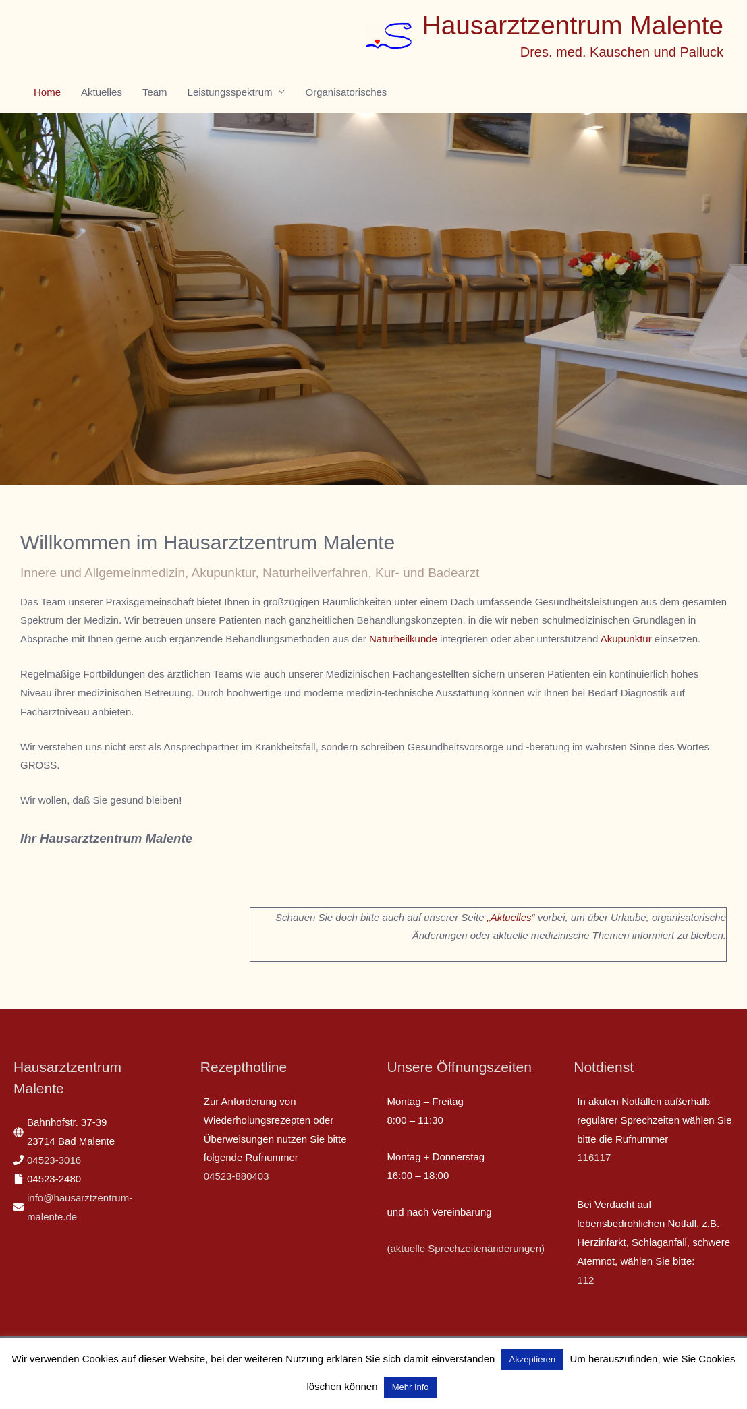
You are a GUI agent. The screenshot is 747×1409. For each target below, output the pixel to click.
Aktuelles (101, 92)
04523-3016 (54, 1160)
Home (47, 92)
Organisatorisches (346, 92)
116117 (594, 1157)
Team (154, 92)
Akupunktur (626, 638)
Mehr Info (410, 1387)
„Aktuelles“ (511, 917)
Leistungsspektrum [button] (230, 92)
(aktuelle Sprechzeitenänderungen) (466, 1248)
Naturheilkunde (403, 638)
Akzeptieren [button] (532, 1359)
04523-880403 (236, 1176)
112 (585, 1280)
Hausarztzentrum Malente (572, 25)
